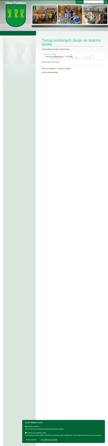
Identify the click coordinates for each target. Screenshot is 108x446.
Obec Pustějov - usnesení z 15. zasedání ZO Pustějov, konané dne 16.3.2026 (19, 114)
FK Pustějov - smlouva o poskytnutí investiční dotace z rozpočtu (18, 219)
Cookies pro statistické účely (35, 433)
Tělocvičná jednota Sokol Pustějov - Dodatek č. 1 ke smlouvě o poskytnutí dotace (19, 195)
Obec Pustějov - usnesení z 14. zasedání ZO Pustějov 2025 (16, 147)
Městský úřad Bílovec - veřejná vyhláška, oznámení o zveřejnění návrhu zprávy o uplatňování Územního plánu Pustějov (18, 79)
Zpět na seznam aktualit (50, 72)
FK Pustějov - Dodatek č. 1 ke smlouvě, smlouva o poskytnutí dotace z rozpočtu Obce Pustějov (19, 288)
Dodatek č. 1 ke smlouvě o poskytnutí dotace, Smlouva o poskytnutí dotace (19, 270)
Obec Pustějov (15, 2)
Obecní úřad (5, 33)
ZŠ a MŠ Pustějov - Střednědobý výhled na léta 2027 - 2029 (18, 156)
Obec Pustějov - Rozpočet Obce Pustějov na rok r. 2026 (18, 129)
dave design (42, 443)
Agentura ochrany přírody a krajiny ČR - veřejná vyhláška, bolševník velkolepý (19, 68)
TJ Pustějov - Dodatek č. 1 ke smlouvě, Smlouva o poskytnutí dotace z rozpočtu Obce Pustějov (19, 279)
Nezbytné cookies (32, 426)
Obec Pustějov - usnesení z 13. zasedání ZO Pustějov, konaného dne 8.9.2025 (19, 203)
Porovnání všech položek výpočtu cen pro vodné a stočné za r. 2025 (19, 105)
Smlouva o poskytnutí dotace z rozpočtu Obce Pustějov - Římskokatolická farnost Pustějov (18, 400)
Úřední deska (16, 44)
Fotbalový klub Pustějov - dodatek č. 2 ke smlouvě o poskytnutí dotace (19, 177)
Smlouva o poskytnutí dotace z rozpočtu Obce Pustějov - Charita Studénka (18, 97)
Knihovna (35, 33)
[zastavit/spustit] (35, 7)
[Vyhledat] (105, 1)
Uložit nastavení (31, 440)
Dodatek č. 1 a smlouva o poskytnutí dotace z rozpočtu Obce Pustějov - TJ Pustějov (19, 374)
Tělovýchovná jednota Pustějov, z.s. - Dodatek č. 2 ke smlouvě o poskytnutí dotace (18, 186)
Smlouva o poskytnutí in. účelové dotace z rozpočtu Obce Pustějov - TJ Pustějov (19, 383)
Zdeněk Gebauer (71, 443)
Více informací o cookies (49, 440)
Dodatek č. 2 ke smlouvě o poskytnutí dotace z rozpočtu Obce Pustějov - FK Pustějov (19, 365)
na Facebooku (51, 68)
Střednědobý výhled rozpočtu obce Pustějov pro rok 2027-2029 (17, 138)
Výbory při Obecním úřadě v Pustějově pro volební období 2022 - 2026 (17, 345)
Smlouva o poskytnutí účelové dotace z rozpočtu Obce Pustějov (18, 297)
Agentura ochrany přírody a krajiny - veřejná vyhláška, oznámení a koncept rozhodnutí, (19, 50)
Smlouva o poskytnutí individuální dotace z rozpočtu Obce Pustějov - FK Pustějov (19, 392)
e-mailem (67, 68)
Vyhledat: (79, 2)
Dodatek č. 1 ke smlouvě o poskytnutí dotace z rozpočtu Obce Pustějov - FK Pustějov (19, 409)
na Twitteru (60, 68)
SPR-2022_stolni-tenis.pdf (54, 56)
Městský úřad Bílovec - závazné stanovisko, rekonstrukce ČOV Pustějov (18, 59)
